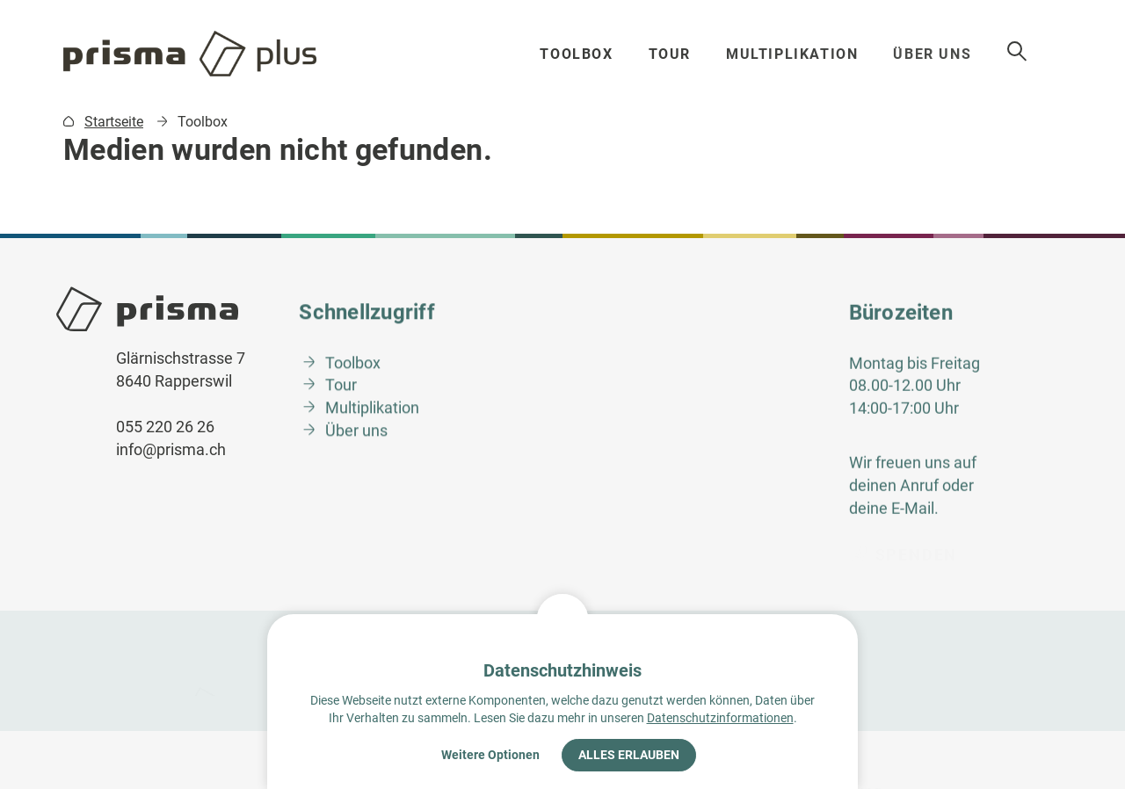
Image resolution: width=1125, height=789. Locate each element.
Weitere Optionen (490, 755)
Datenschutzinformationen (720, 718)
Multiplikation (802, 54)
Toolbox (580, 54)
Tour (676, 54)
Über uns (949, 54)
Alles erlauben (628, 755)
